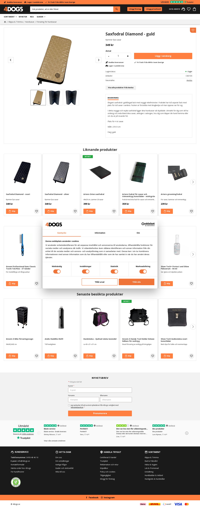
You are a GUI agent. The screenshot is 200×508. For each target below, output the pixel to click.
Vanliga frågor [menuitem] (61, 464)
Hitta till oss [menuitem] (60, 472)
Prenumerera (100, 413)
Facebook (93, 497)
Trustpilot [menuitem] (104, 461)
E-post (71, 386)
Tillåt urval (99, 282)
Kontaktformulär (17, 464)
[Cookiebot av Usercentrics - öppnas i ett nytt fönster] (143, 224)
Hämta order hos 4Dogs (21, 468)
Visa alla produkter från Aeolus (121, 88)
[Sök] (116, 9)
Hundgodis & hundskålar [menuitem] (155, 479)
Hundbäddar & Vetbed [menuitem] (154, 475)
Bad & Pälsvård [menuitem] (151, 461)
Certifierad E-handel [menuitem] (108, 457)
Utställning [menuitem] (149, 472)
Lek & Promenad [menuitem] (152, 468)
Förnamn (71, 395)
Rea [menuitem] (32, 16)
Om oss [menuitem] (58, 457)
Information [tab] (100, 233)
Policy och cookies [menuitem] (107, 472)
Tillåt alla (136, 282)
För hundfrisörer (17, 472)
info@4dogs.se (24, 461)
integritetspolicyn (77, 407)
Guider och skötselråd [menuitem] (64, 468)
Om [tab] (138, 233)
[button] (189, 9)
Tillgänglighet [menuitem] (105, 475)
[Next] (98, 60)
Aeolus (189, 80)
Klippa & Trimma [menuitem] (152, 457)
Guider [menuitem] (40, 16)
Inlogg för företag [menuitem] (107, 479)
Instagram (109, 497)
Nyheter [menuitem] (23, 16)
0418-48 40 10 (32, 457)
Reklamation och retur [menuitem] (109, 464)
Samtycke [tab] (61, 233)
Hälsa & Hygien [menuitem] (151, 464)
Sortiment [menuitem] (9, 16)
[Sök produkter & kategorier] (71, 9)
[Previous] (11, 60)
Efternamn (104, 395)
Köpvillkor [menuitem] (104, 468)
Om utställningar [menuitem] (62, 461)
